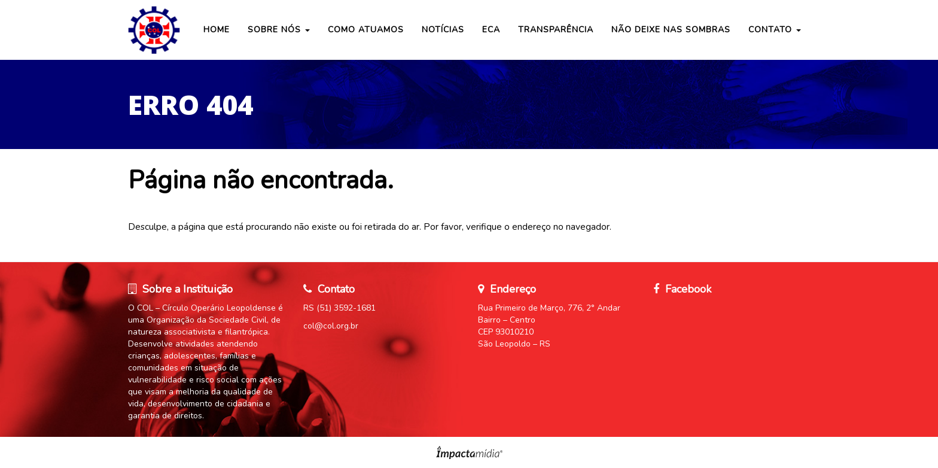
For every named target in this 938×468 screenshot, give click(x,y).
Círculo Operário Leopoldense (155, 30)
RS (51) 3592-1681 (339, 308)
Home (216, 29)
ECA (491, 29)
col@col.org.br (330, 326)
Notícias (443, 29)
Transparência (555, 29)
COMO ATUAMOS (366, 29)
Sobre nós (279, 29)
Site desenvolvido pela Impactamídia (469, 452)
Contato (774, 29)
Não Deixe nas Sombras (670, 29)
